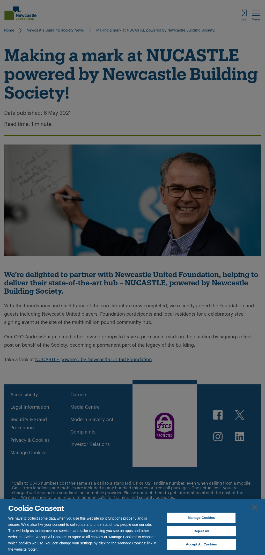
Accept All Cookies (201, 544)
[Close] (254, 507)
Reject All (201, 531)
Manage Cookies (201, 518)
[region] (132, 527)
